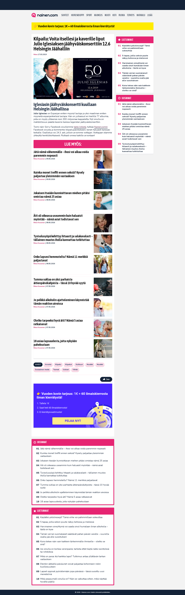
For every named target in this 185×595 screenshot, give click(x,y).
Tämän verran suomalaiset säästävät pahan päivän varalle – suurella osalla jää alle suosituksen (74, 535)
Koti (114, 15)
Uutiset (66, 370)
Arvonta (48, 364)
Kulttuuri (79, 364)
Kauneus (98, 15)
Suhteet (65, 15)
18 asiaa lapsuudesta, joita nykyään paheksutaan (55, 343)
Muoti (107, 15)
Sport (89, 15)
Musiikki (90, 364)
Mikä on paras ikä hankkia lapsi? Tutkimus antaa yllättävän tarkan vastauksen (72, 558)
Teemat (56, 370)
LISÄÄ (149, 15)
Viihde (75, 370)
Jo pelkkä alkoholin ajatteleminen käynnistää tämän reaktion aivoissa (61, 302)
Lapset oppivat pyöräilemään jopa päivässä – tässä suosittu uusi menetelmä (72, 573)
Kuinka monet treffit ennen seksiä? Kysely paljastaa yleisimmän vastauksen (59, 174)
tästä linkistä (80, 126)
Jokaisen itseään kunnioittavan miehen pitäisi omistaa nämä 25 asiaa (62, 195)
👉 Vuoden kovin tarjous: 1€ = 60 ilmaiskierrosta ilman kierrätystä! (74, 26)
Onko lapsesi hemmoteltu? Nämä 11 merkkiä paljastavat (61, 258)
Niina (35, 54)
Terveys (130, 15)
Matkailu (141, 15)
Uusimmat (42, 442)
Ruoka (122, 15)
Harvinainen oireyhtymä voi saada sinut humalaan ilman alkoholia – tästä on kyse (74, 528)
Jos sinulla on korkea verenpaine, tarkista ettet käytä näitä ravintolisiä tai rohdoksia (74, 550)
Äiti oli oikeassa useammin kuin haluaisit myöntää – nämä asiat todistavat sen (58, 217)
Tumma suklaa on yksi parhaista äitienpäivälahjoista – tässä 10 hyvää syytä (60, 281)
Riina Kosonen (39, 159)
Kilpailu (58, 364)
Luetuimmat (43, 510)
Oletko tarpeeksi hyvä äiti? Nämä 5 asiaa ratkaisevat (58, 322)
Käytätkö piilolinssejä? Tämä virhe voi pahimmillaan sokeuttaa (71, 517)
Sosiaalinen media (42, 370)
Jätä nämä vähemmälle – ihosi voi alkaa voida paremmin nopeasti (61, 153)
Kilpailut (68, 364)
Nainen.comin (101, 126)
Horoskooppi (77, 15)
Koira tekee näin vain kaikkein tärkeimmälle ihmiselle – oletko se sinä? (72, 543)
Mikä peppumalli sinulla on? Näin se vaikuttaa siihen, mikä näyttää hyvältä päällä (73, 580)
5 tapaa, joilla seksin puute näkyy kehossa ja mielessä (67, 521)
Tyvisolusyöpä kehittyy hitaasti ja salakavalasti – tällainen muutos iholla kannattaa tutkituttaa (63, 238)
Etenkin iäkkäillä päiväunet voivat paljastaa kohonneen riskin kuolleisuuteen (70, 565)
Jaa (106, 379)
